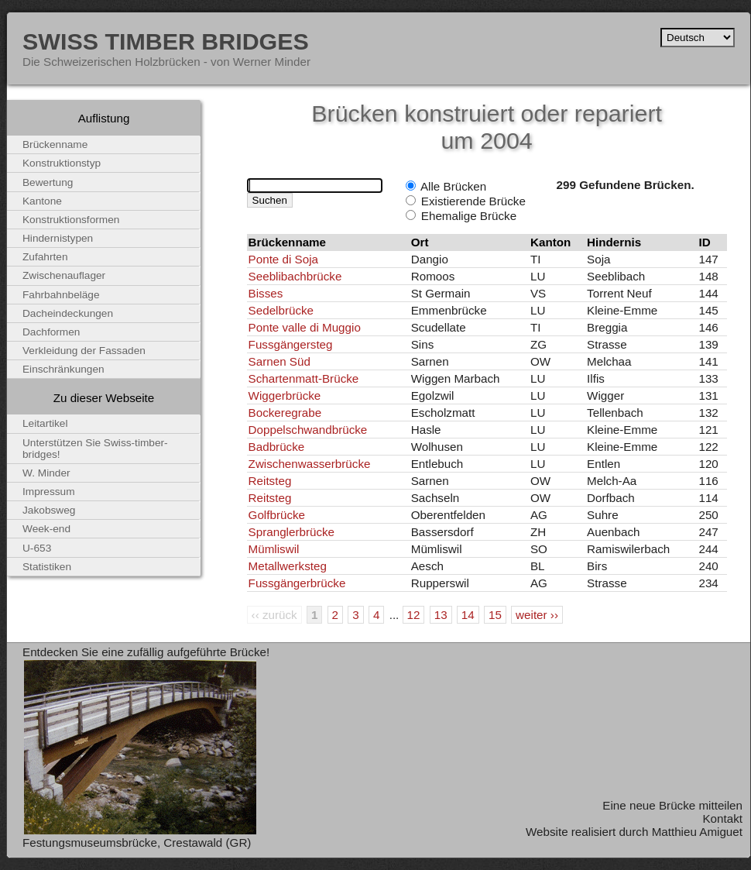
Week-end (46, 529)
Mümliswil (274, 548)
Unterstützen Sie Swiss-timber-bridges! (95, 448)
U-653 (36, 548)
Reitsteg (270, 480)
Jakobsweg (48, 510)
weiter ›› (537, 614)
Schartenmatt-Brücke (304, 378)
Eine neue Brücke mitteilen (672, 805)
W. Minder (46, 473)
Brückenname (54, 144)
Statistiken (46, 567)
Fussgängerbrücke (297, 583)
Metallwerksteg (288, 566)
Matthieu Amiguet (697, 831)
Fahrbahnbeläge (61, 295)
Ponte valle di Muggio (305, 327)
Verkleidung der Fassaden (84, 350)
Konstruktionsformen (70, 219)
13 (441, 614)
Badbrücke (277, 446)
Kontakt (722, 818)
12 (413, 614)
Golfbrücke (277, 514)
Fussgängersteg (291, 344)
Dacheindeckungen (67, 313)
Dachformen (51, 332)
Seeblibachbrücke (295, 276)
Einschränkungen (63, 369)
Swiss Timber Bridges (165, 41)
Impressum (48, 491)
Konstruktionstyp (61, 163)
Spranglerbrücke (291, 531)
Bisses (266, 293)
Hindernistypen (57, 238)
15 (495, 614)
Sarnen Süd (279, 361)
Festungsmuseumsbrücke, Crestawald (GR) (136, 842)
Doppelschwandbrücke (308, 429)
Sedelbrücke (281, 310)
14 (468, 614)
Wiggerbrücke (285, 395)
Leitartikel (45, 423)
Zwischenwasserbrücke (310, 463)
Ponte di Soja (283, 259)
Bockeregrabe (285, 412)
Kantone (42, 201)
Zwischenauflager (63, 275)
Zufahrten (45, 257)
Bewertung (47, 182)
